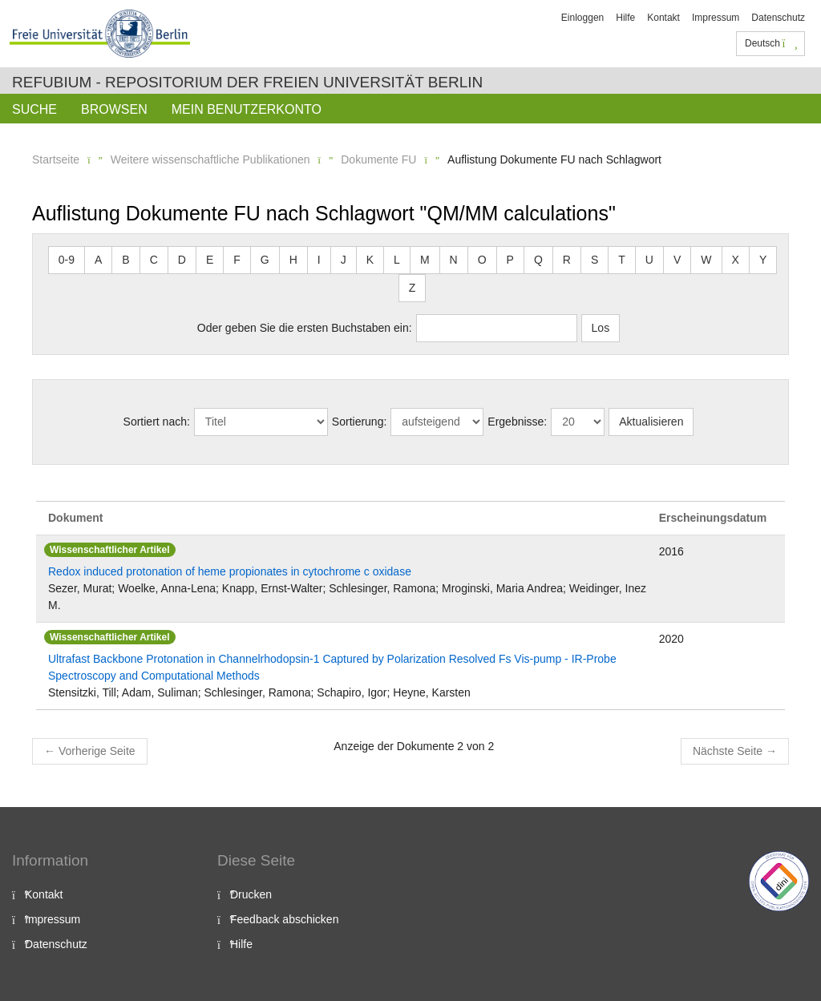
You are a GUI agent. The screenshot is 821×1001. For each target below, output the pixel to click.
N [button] (454, 259)
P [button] (510, 259)
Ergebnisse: (517, 421)
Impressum (715, 17)
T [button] (621, 259)
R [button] (567, 259)
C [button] (154, 259)
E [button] (209, 259)
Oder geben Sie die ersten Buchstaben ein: (304, 327)
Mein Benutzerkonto (247, 109)
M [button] (425, 259)
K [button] (370, 259)
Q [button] (538, 259)
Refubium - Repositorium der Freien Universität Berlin (247, 82)
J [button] (343, 259)
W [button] (706, 259)
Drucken (251, 894)
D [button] (182, 259)
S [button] (594, 259)
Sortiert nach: (156, 421)
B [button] (125, 259)
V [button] (677, 259)
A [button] (98, 259)
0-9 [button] (67, 259)
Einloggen (582, 17)
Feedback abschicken (284, 919)
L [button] (397, 259)
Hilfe (625, 17)
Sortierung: (359, 421)
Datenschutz (778, 17)
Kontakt (663, 17)
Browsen (114, 109)
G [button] (265, 259)
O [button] (482, 259)
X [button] (735, 259)
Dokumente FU (378, 159)
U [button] (649, 259)
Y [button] (762, 259)
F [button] (237, 259)
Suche (34, 109)
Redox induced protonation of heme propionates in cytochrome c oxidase (229, 571)
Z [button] (412, 287)
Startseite (55, 159)
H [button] (293, 259)
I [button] (319, 259)
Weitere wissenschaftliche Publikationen (210, 159)
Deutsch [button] (771, 43)
